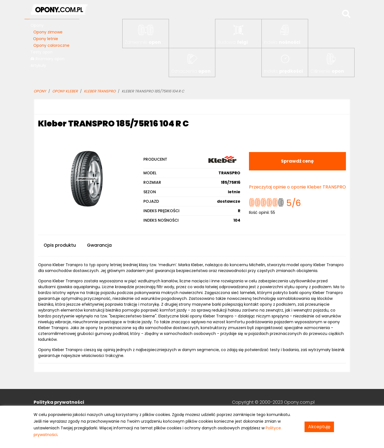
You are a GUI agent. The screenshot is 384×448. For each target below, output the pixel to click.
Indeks (282, 42)
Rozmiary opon (47, 59)
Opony (37, 25)
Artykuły (38, 65)
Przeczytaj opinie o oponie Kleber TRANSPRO (297, 187)
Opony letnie (45, 38)
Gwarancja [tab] (99, 245)
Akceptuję (319, 426)
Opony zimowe (48, 32)
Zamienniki (143, 42)
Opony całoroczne (51, 45)
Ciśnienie (327, 71)
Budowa (233, 42)
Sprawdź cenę (297, 161)
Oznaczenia (191, 71)
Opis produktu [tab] (60, 245)
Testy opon (42, 52)
